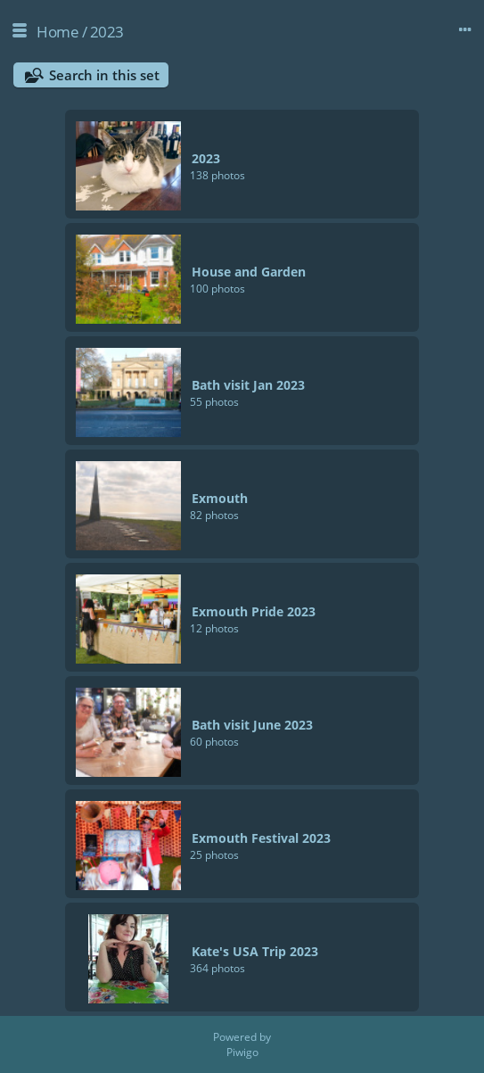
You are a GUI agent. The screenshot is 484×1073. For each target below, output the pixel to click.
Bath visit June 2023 (252, 724)
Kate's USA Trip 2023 (255, 951)
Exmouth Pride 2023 (254, 611)
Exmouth (220, 498)
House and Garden (249, 271)
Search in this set (104, 75)
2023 (107, 31)
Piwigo (242, 1052)
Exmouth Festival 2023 (261, 838)
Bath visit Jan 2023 (248, 384)
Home (57, 31)
